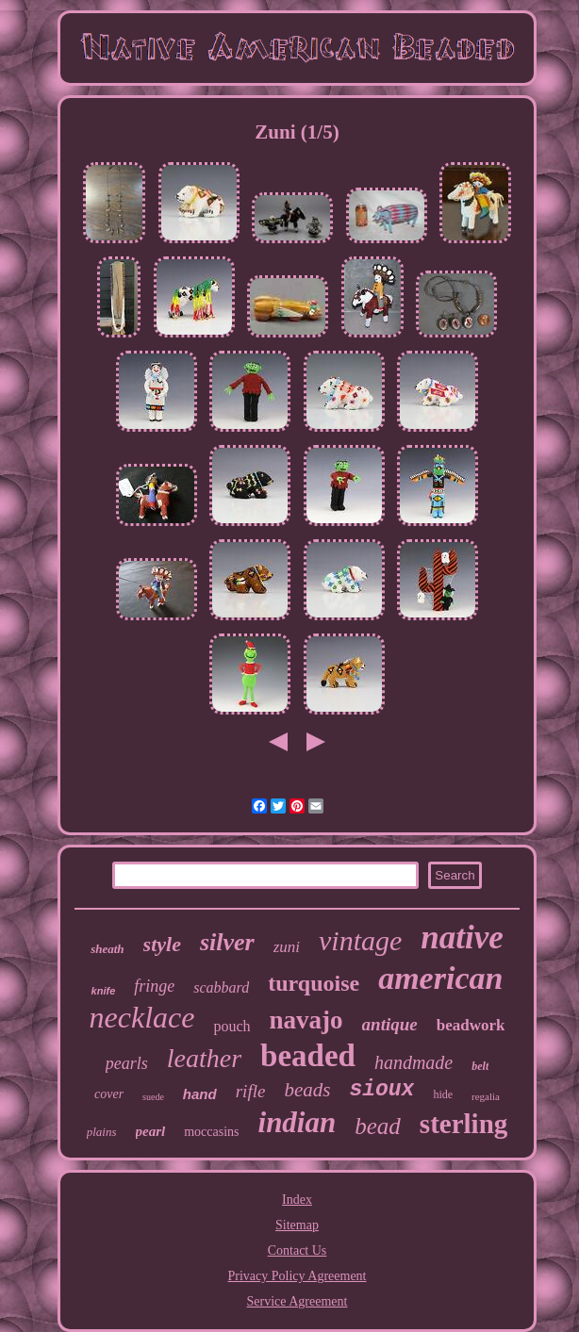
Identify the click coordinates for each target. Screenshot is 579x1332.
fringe (154, 986)
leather (204, 1058)
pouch (231, 1026)
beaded (308, 1056)
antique (390, 1024)
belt (479, 1066)
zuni (286, 947)
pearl (151, 1131)
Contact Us (297, 1250)
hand (200, 1094)
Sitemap (297, 1225)
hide (443, 1094)
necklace (142, 1017)
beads (307, 1089)
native (462, 937)
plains (102, 1132)
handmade (413, 1062)
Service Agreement (297, 1301)
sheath (107, 949)
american (440, 978)
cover (109, 1094)
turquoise (313, 983)
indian (297, 1122)
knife (103, 990)
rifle (251, 1091)
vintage (360, 940)
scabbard (221, 987)
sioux (381, 1089)
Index (297, 1199)
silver (227, 942)
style (162, 944)
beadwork (471, 1025)
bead (378, 1126)
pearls (127, 1063)
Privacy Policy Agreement (297, 1276)
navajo (306, 1020)
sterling (463, 1124)
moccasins (211, 1132)
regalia (485, 1096)
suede (153, 1097)
